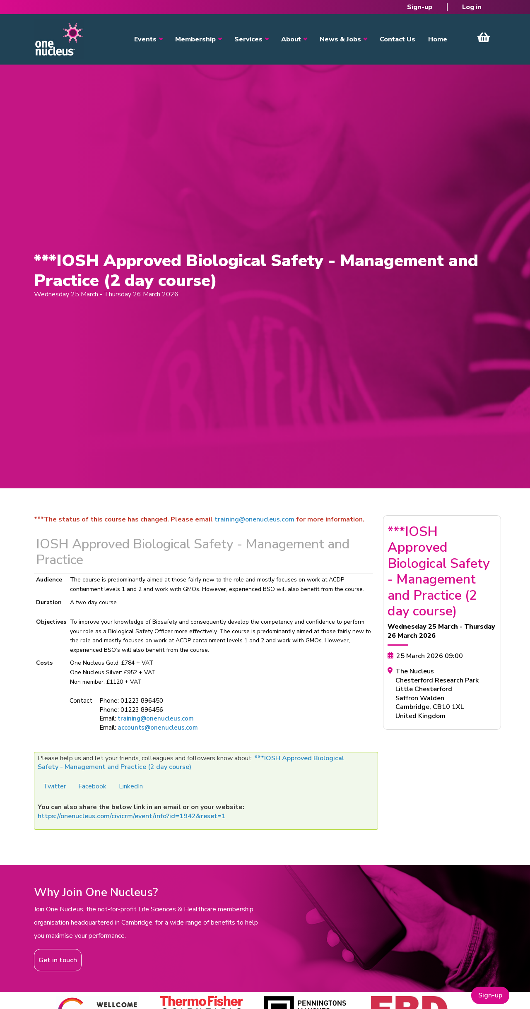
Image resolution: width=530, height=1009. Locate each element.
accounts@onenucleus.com (158, 727)
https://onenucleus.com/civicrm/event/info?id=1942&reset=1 (132, 816)
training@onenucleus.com (254, 519)
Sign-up (419, 7)
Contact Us (397, 39)
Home (437, 39)
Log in (472, 7)
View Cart (483, 37)
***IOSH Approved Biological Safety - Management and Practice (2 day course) (191, 763)
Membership (195, 39)
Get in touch (58, 960)
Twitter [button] (54, 786)
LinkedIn (131, 786)
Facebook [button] (92, 786)
